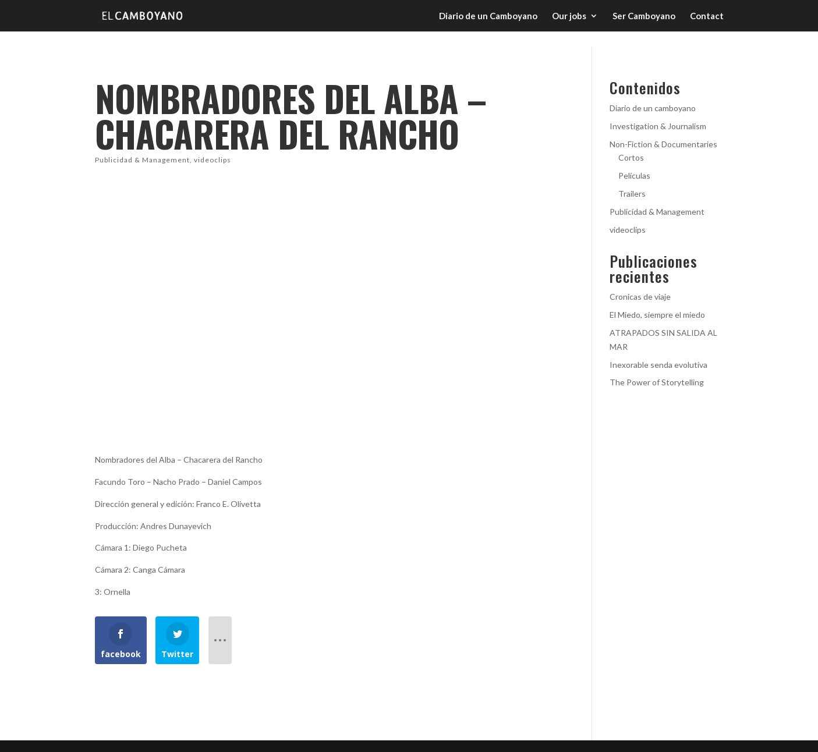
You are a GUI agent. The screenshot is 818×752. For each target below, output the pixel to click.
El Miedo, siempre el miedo (657, 315)
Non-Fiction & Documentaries (663, 144)
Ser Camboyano (643, 16)
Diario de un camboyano (653, 108)
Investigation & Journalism (658, 126)
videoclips (212, 159)
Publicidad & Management (142, 159)
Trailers (632, 193)
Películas (634, 175)
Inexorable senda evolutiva (658, 365)
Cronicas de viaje (640, 296)
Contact (707, 16)
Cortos (631, 157)
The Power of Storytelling (657, 382)
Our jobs (569, 16)
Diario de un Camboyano (488, 16)
